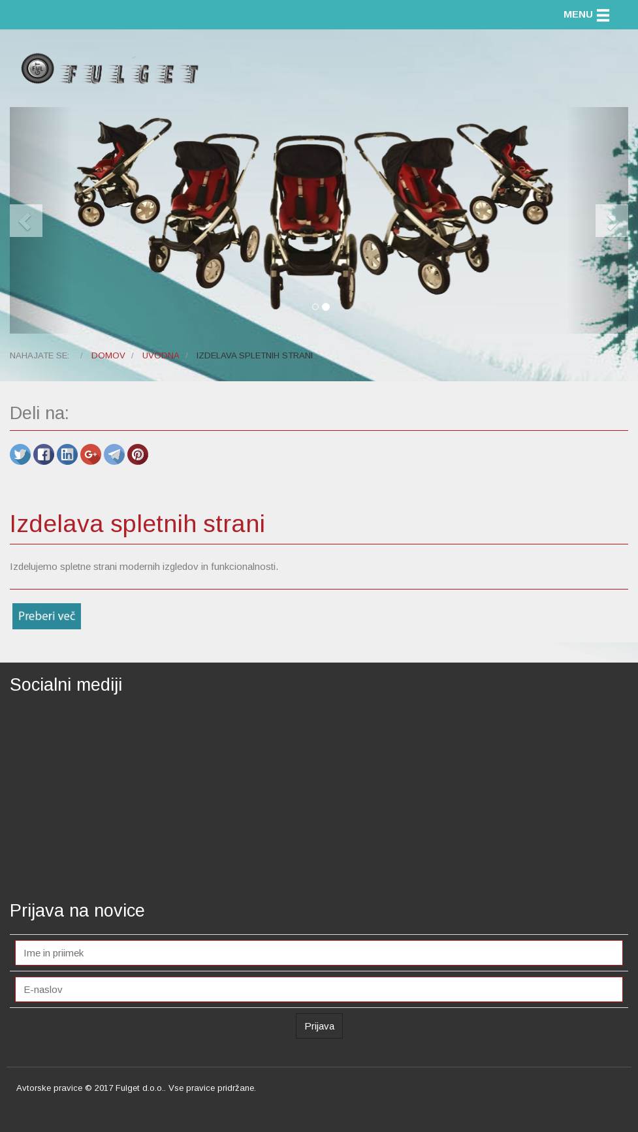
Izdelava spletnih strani (137, 523)
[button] (41, 220)
